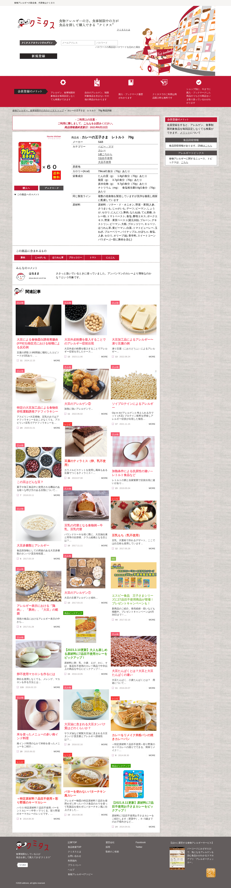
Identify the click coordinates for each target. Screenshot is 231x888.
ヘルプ (71, 869)
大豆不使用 (104, 162)
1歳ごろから (105, 154)
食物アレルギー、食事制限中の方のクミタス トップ (38, 110)
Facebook (141, 842)
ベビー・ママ (106, 146)
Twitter (139, 847)
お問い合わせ (74, 856)
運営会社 (110, 842)
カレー (102, 150)
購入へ (26, 188)
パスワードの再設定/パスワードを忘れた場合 (117, 47)
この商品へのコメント (26, 194)
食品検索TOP (74, 847)
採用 (108, 847)
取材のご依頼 (112, 851)
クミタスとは (123, 29)
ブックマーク (51, 188)
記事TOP (72, 842)
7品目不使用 (105, 158)
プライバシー (74, 865)
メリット (185, 132)
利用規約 (72, 860)
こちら (87, 123)
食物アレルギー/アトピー (80, 874)
